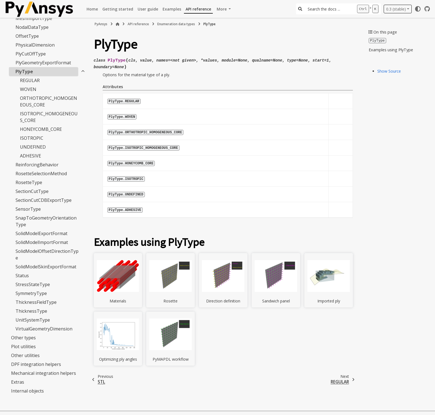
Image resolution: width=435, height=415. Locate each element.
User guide (148, 9)
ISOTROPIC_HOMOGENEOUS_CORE (49, 117)
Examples (172, 9)
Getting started (117, 9)
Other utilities (25, 355)
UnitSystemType (33, 320)
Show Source (389, 70)
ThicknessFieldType (36, 302)
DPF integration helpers (36, 364)
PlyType (24, 71)
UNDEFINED (33, 147)
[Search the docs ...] (329, 8)
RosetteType (29, 182)
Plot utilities (23, 346)
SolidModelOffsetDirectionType (47, 254)
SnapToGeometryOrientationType (46, 221)
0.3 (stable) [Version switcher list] (396, 9)
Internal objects (27, 391)
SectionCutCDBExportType (44, 200)
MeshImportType (34, 18)
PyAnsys (101, 24)
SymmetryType (31, 293)
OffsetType (27, 36)
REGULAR (30, 80)
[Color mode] (417, 9)
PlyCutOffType (31, 54)
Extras (17, 382)
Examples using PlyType (391, 49)
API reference (198, 9)
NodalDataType (32, 27)
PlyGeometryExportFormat (43, 63)
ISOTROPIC (31, 138)
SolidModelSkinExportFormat (46, 267)
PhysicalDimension (35, 45)
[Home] (118, 24)
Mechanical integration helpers (43, 373)
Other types (23, 338)
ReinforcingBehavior (37, 165)
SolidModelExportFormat (41, 233)
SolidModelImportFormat (42, 242)
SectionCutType (32, 191)
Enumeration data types (176, 24)
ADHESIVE (30, 156)
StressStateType (33, 284)
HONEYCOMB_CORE (41, 129)
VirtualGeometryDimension (44, 329)
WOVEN (28, 89)
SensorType (28, 209)
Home (92, 9)
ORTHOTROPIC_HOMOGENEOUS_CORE (48, 101)
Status (22, 276)
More (222, 9)
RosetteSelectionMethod (41, 173)
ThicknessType (31, 311)
